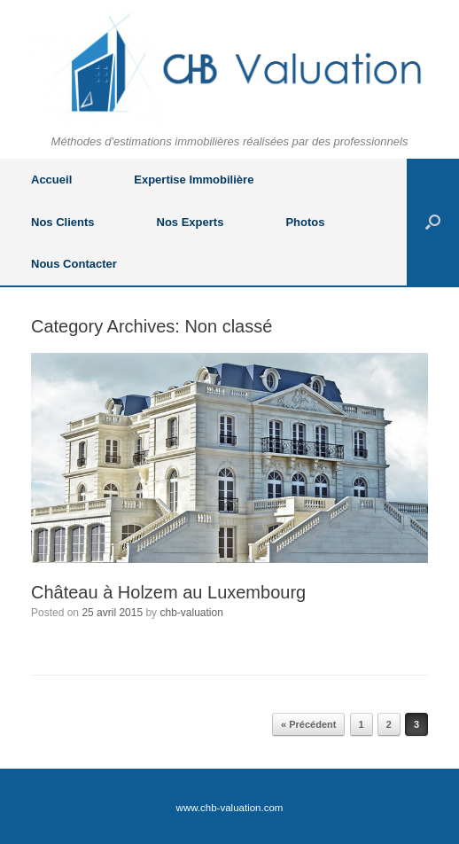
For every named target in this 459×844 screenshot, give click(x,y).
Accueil (51, 179)
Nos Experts (190, 222)
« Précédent (308, 724)
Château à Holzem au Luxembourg (168, 592)
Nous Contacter (74, 263)
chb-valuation (190, 612)
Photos (304, 222)
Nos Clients (63, 222)
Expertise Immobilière (193, 179)
